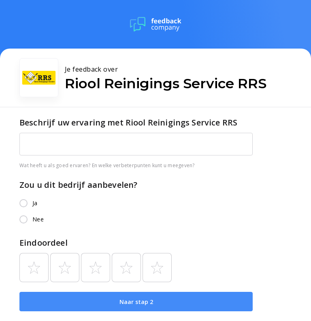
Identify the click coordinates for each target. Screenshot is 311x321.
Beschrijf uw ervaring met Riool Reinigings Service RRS (128, 122)
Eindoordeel (43, 242)
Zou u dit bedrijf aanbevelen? (78, 184)
